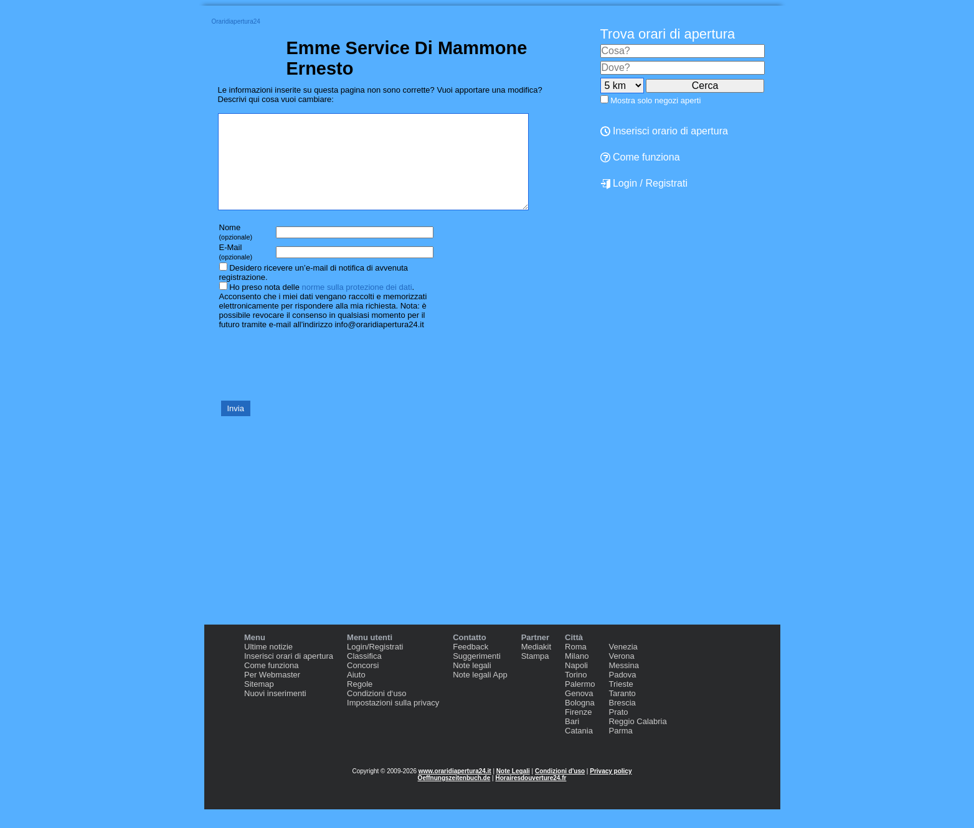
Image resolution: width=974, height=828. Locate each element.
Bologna (580, 721)
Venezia (622, 665)
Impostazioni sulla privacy (393, 721)
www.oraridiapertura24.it (454, 789)
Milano (577, 674)
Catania (579, 749)
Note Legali (513, 789)
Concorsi (363, 684)
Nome (236, 250)
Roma (576, 665)
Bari (572, 740)
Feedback (470, 665)
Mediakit (536, 665)
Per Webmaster (272, 693)
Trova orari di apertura (667, 34)
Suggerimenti (477, 674)
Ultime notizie (268, 665)
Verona (621, 674)
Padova (622, 693)
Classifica (364, 674)
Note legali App (480, 693)
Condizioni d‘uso (376, 712)
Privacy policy (610, 789)
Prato (618, 730)
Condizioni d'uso (560, 789)
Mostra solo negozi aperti (655, 100)
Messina (623, 684)
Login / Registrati (644, 183)
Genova (579, 712)
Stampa (535, 674)
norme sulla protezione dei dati (356, 305)
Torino (576, 693)
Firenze (578, 730)
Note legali (472, 684)
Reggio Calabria (637, 740)
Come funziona (640, 157)
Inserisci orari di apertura (288, 674)
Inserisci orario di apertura (664, 131)
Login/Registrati (375, 665)
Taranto (621, 712)
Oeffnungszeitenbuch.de (454, 796)
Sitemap (259, 702)
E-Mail (236, 270)
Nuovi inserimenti (275, 712)
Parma (620, 749)
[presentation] (312, 382)
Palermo (580, 702)
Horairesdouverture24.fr (530, 796)
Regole (359, 702)
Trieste (620, 702)
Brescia (621, 721)
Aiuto (356, 693)
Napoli (576, 684)
